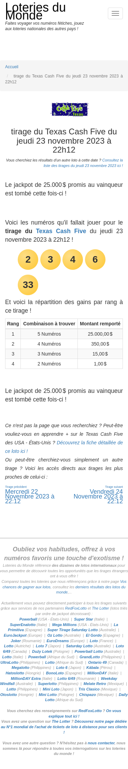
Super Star (83, 619)
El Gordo (94, 635)
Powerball (28, 619)
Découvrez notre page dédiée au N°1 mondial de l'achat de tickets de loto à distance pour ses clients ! (64, 726)
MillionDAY (97, 673)
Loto (94, 641)
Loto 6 (62, 667)
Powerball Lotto (89, 651)
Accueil (11, 66)
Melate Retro (95, 684)
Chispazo (87, 695)
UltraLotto (9, 662)
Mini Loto (51, 689)
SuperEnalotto (22, 625)
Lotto (8, 646)
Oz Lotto (55, 635)
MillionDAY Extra (26, 678)
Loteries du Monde (35, 11)
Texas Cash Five (61, 231)
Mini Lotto (48, 695)
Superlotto (47, 684)
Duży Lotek (42, 651)
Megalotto (20, 667)
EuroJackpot (15, 635)
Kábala (92, 667)
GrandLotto (90, 657)
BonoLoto (55, 673)
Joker (16, 641)
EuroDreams (58, 641)
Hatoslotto (14, 673)
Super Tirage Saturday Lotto (72, 630)
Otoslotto (8, 695)
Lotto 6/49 (66, 678)
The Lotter (100, 608)
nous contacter (101, 743)
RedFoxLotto (76, 608)
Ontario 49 (97, 662)
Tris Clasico (89, 689)
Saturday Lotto (79, 646)
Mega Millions (64, 625)
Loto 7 (41, 646)
